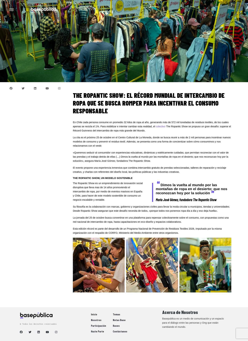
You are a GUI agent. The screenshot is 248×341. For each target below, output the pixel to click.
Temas (116, 314)
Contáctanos (120, 331)
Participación (98, 325)
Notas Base (119, 319)
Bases (116, 325)
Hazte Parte (97, 331)
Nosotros (96, 319)
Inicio (94, 314)
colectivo (161, 126)
